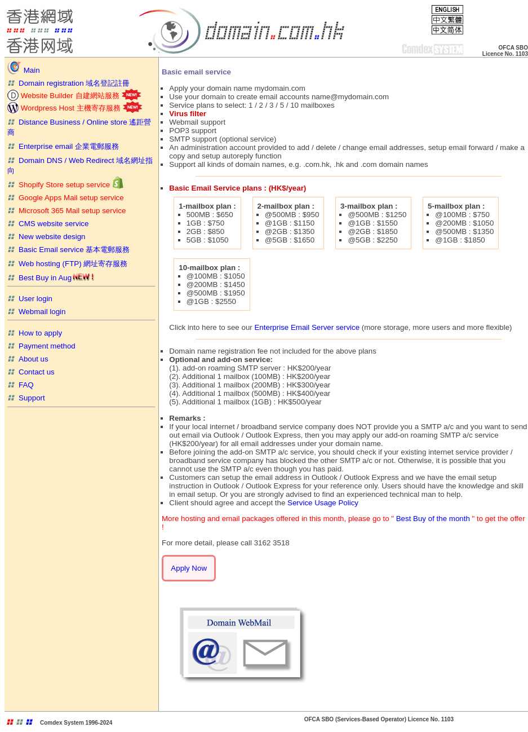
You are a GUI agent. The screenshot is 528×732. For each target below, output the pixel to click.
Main (23, 70)
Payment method (41, 346)
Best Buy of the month (434, 518)
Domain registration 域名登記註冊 (68, 83)
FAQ (20, 385)
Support (26, 398)
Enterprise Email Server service (307, 327)
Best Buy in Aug (50, 278)
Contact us (31, 372)
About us (27, 359)
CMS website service (47, 223)
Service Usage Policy (322, 503)
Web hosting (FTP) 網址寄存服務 (67, 263)
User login (29, 298)
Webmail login (36, 311)
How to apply (34, 333)
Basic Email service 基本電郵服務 (68, 249)
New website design (46, 236)
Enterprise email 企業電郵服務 (63, 146)
